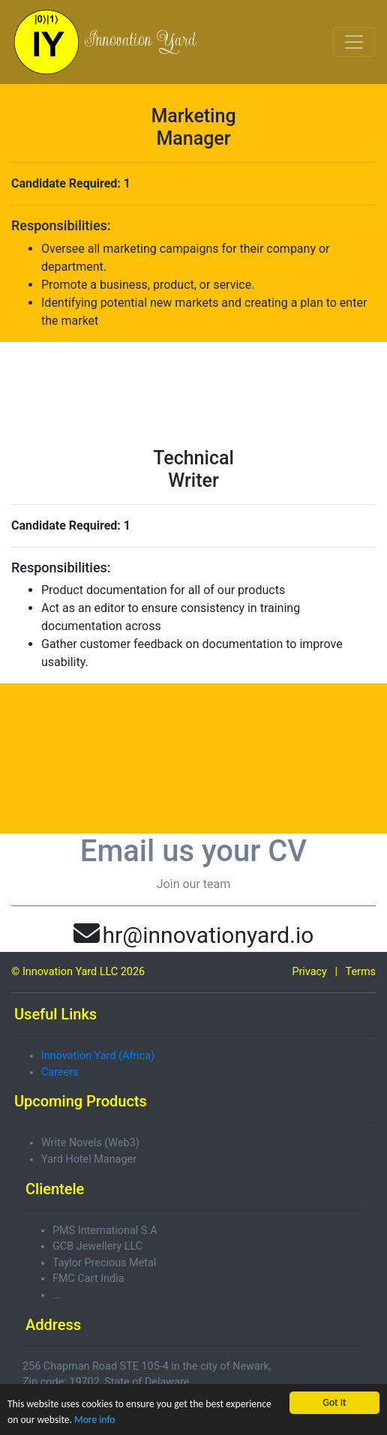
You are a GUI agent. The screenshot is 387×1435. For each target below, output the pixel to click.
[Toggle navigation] (354, 42)
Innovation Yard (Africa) (97, 1055)
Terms (361, 971)
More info (94, 1419)
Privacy (309, 971)
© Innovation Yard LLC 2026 (78, 971)
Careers (60, 1072)
